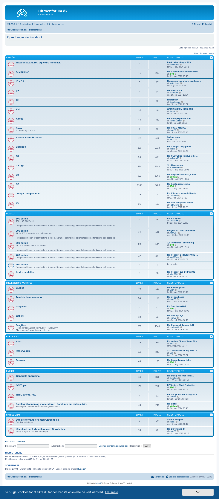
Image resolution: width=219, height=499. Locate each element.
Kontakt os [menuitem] (157, 476)
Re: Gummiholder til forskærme (182, 72)
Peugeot (10, 214)
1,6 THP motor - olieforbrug (180, 243)
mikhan (173, 177)
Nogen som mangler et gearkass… (184, 81)
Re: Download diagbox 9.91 (180, 325)
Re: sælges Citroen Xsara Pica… (183, 341)
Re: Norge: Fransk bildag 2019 (182, 394)
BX (17, 90)
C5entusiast (174, 102)
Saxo (19, 128)
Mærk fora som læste (204, 53)
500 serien (22, 264)
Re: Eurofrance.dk (176, 429)
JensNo (172, 397)
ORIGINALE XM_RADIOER (180, 109)
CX (17, 100)
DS (17, 203)
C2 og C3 (21, 165)
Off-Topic (21, 385)
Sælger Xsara (173, 137)
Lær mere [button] (111, 492)
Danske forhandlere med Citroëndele (37, 419)
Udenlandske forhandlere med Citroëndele (40, 429)
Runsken (173, 378)
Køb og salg (12, 337)
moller (172, 149)
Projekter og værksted (19, 283)
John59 (172, 130)
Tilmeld (20, 441)
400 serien (22, 255)
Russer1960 (174, 167)
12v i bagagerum (175, 165)
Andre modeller (25, 272)
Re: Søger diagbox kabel (179, 360)
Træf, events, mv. (26, 394)
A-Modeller (22, 72)
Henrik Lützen (175, 121)
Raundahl (173, 92)
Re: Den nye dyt (175, 316)
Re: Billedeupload (176, 287)
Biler (18, 341)
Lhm (171, 353)
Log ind (9, 441)
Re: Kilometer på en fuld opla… (182, 193)
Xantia (19, 118)
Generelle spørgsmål (28, 376)
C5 (17, 184)
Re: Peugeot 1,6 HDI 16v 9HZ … (182, 255)
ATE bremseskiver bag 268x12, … (183, 351)
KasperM (173, 195)
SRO (171, 74)
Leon (171, 290)
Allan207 (173, 233)
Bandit (172, 111)
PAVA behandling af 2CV (179, 62)
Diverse (20, 360)
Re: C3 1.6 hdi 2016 (176, 128)
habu (171, 139)
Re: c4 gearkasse (175, 297)
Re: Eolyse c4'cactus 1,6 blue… (182, 174)
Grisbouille (174, 64)
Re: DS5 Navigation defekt (180, 203)
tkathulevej (174, 83)
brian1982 (174, 274)
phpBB (99, 483)
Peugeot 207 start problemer (181, 230)
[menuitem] (11, 24)
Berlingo (21, 146)
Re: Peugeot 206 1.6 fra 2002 (181, 272)
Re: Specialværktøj (176, 306)
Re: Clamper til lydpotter (179, 146)
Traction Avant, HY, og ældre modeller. (38, 62)
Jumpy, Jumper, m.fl (28, 193)
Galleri (20, 316)
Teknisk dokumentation (29, 297)
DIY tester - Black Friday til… (181, 385)
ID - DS (20, 81)
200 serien (22, 230)
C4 (17, 174)
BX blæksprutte (174, 90)
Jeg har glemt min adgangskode (113, 446)
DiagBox (21, 325)
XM (18, 109)
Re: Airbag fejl (174, 218)
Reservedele (23, 351)
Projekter (21, 306)
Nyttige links (13, 415)
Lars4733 (173, 220)
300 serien (22, 243)
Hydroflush (172, 100)
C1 (17, 156)
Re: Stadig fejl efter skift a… (181, 376)
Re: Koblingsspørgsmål (178, 184)
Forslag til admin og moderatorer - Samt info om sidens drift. (51, 404)
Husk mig (136, 446)
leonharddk (174, 327)
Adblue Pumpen (175, 419)
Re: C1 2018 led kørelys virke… (182, 156)
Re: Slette (172, 404)
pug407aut (174, 257)
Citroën (10, 58)
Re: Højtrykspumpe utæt (179, 118)
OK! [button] (197, 492)
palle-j (172, 422)
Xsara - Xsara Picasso (29, 137)
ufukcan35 (174, 158)
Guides (20, 287)
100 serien (22, 218)
